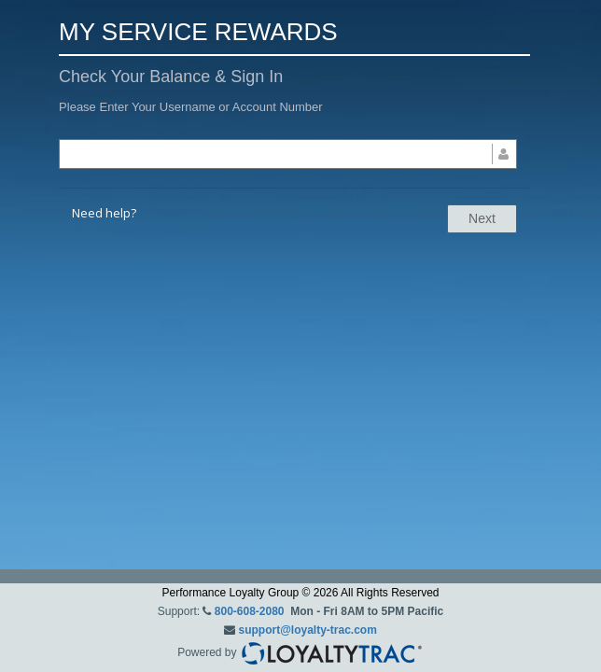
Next (482, 218)
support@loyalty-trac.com (307, 630)
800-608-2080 (250, 611)
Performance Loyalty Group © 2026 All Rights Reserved (301, 592)
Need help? (104, 212)
